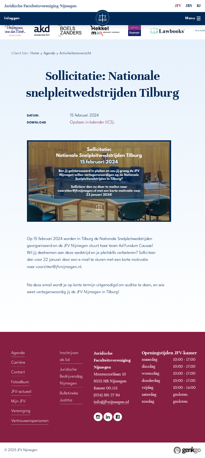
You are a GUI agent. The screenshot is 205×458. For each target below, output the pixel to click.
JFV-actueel (21, 392)
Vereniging (20, 411)
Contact (18, 372)
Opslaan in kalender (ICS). (92, 123)
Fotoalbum (20, 382)
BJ (199, 5)
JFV (178, 5)
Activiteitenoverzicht (75, 53)
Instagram (98, 417)
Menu (192, 18)
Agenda (49, 53)
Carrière (18, 363)
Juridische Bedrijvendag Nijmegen (71, 377)
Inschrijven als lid (69, 356)
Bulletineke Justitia (69, 396)
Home (34, 53)
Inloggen (12, 18)
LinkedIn (108, 417)
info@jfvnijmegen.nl (111, 401)
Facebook (117, 417)
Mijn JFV (18, 401)
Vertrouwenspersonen (30, 421)
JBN (189, 5)
